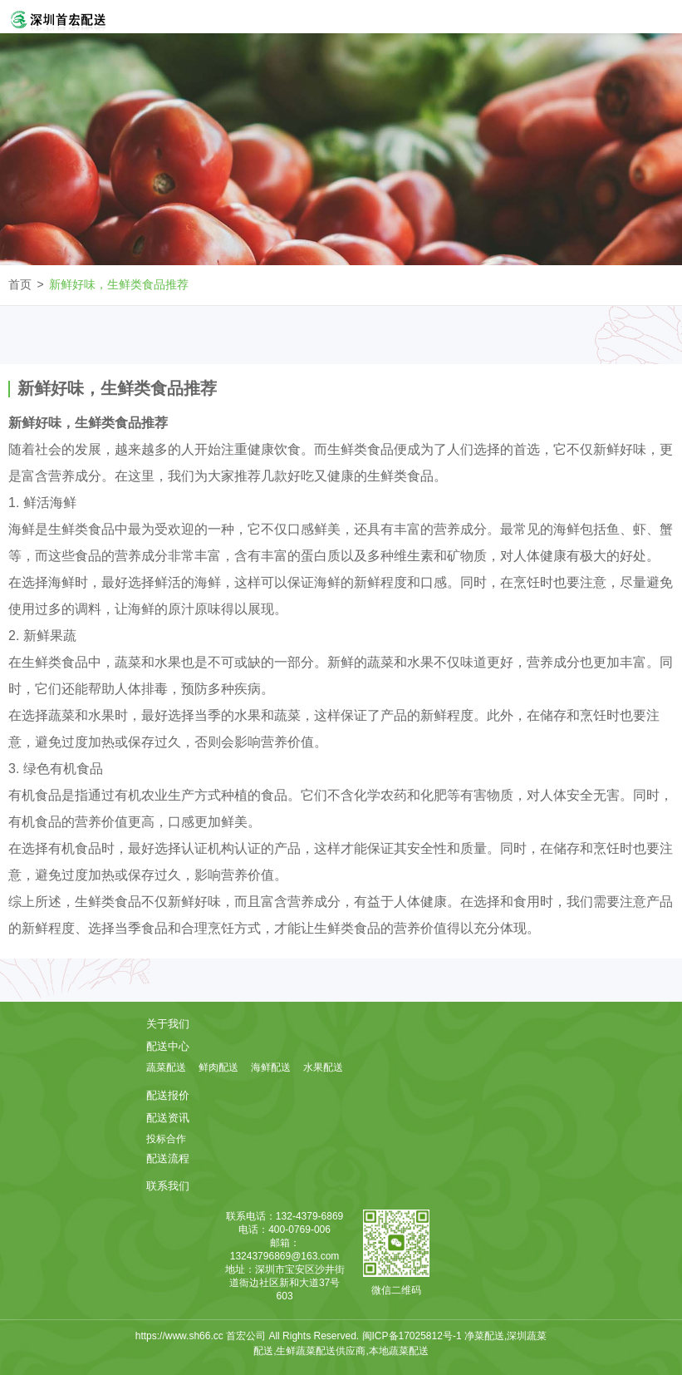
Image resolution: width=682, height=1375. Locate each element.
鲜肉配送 (218, 1067)
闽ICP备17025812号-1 (413, 1336)
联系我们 (167, 1185)
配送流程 (167, 1158)
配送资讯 (167, 1117)
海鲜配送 (271, 1067)
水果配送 (323, 1067)
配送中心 (167, 1046)
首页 (20, 284)
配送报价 (167, 1095)
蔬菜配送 (166, 1067)
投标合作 (166, 1139)
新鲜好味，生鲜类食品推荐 (119, 284)
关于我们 (167, 1023)
